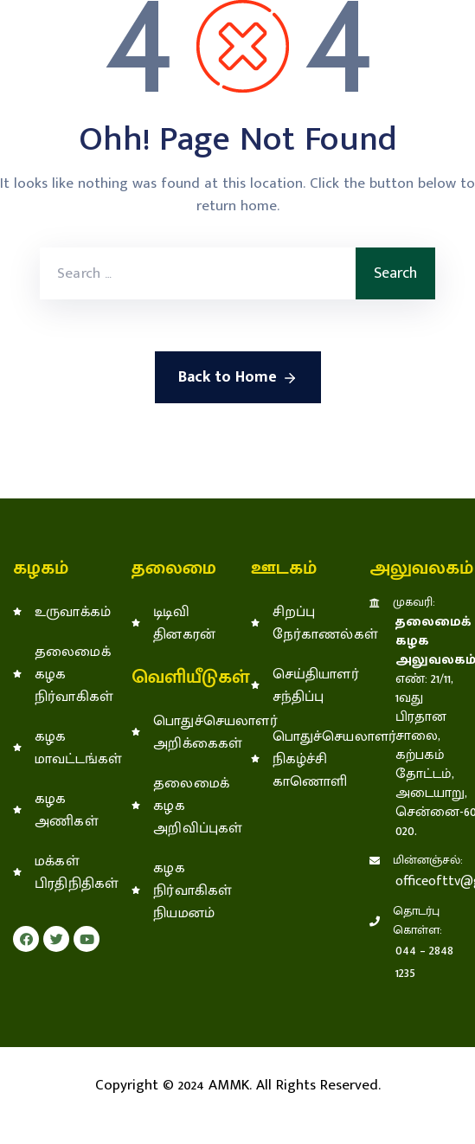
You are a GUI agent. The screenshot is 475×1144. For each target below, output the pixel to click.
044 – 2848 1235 (424, 962)
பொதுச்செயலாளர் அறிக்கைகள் (175, 732)
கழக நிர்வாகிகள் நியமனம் (175, 890)
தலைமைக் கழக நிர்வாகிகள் (70, 674)
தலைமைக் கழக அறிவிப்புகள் (175, 805)
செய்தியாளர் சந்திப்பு (295, 685)
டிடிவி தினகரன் (175, 623)
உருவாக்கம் (70, 612)
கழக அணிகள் (67, 810)
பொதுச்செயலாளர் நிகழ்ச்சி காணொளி (295, 759)
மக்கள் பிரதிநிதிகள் (70, 872)
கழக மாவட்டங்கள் (70, 747)
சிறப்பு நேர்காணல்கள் (295, 623)
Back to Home (238, 377)
